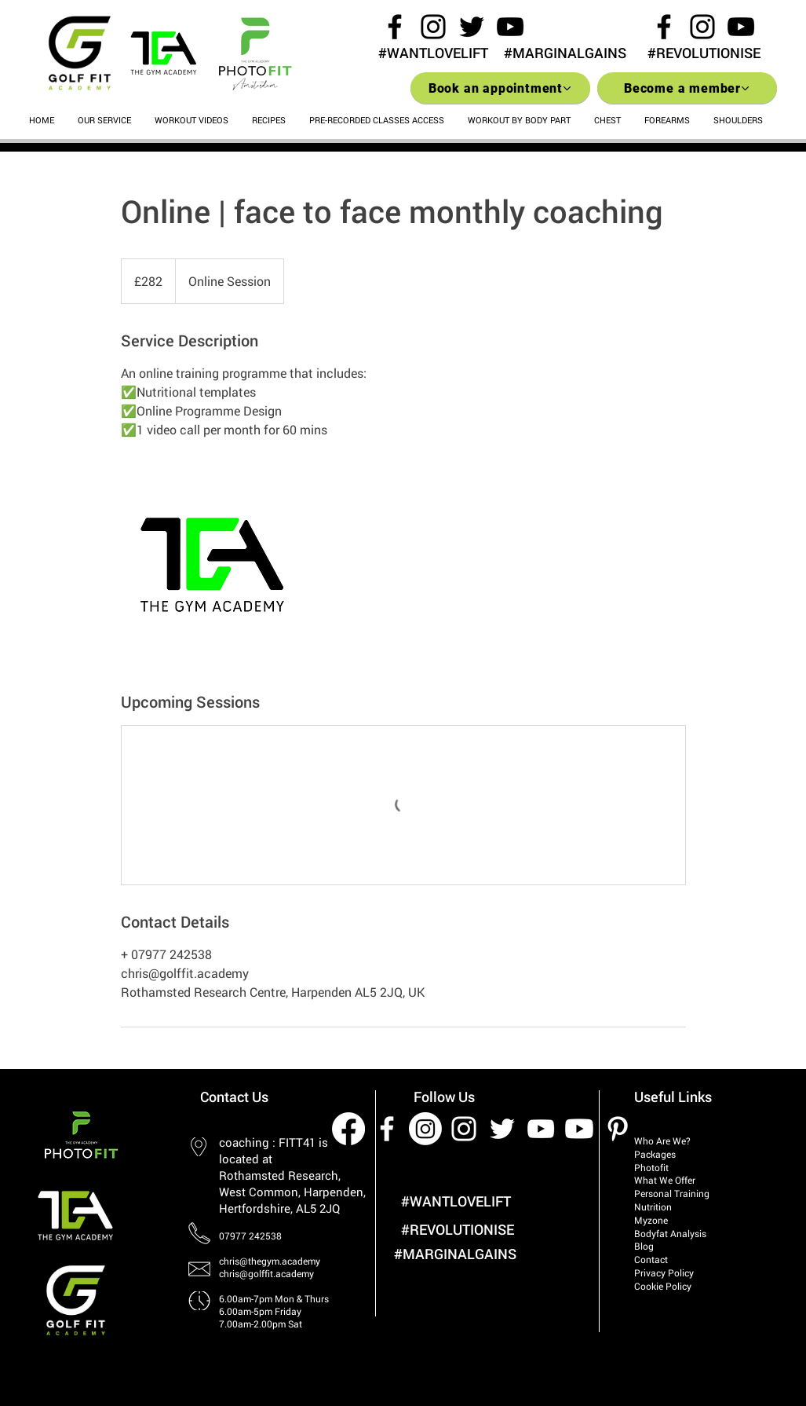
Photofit (651, 1167)
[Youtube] (579, 1128)
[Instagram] (425, 1128)
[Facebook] (348, 1128)
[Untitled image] (212, 565)
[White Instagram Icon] (463, 1128)
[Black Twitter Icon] (471, 26)
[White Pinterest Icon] (617, 1128)
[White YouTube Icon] (540, 1128)
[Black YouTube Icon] (510, 26)
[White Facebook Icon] (386, 1128)
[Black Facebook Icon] (394, 26)
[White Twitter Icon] (502, 1128)
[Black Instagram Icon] (433, 26)
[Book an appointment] (500, 88)
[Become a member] (687, 88)
